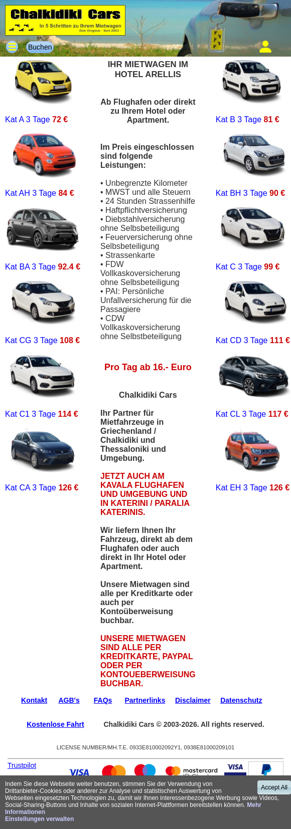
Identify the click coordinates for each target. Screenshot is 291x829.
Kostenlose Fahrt (55, 724)
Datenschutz (241, 700)
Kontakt (34, 700)
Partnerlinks (145, 700)
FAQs (103, 700)
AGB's (68, 700)
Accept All (274, 787)
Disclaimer (193, 700)
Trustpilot (22, 765)
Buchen (40, 47)
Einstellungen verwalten (39, 818)
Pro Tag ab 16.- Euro (148, 367)
